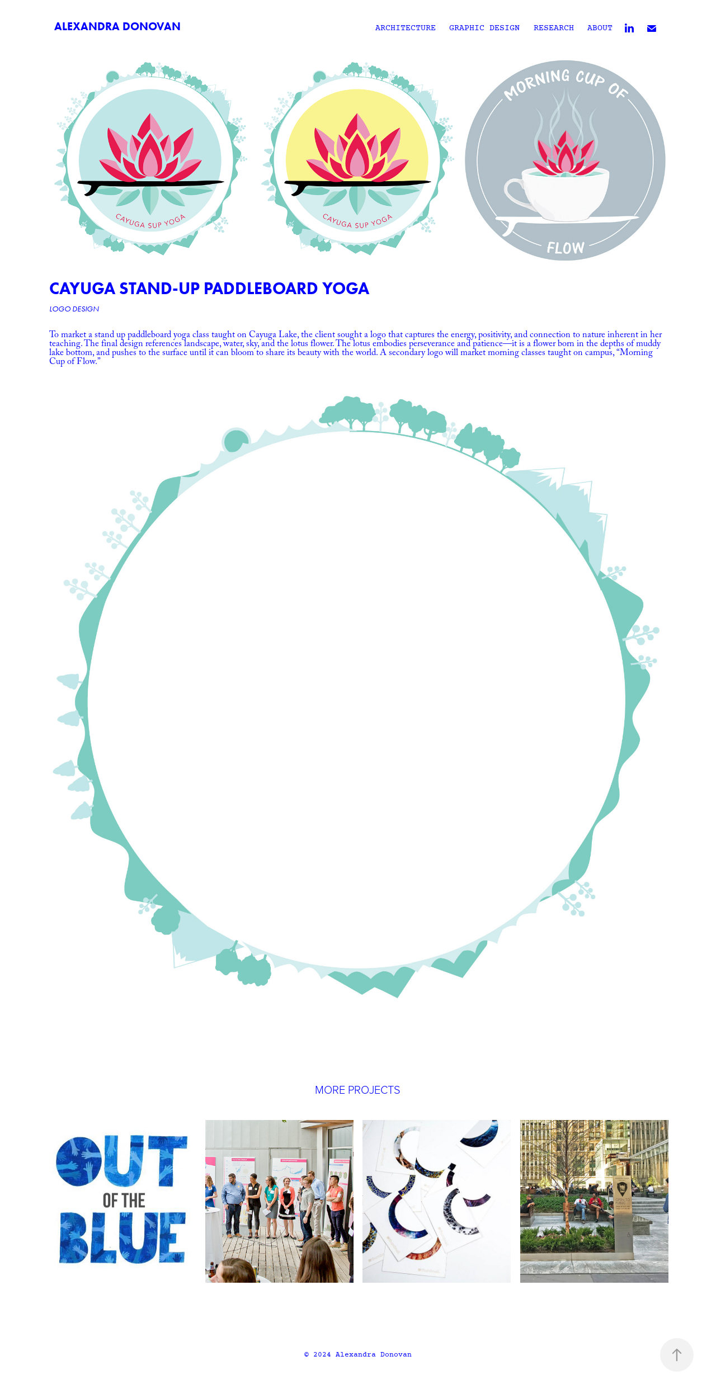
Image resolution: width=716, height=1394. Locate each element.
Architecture (405, 28)
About (600, 28)
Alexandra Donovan (117, 26)
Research (554, 28)
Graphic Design (484, 28)
